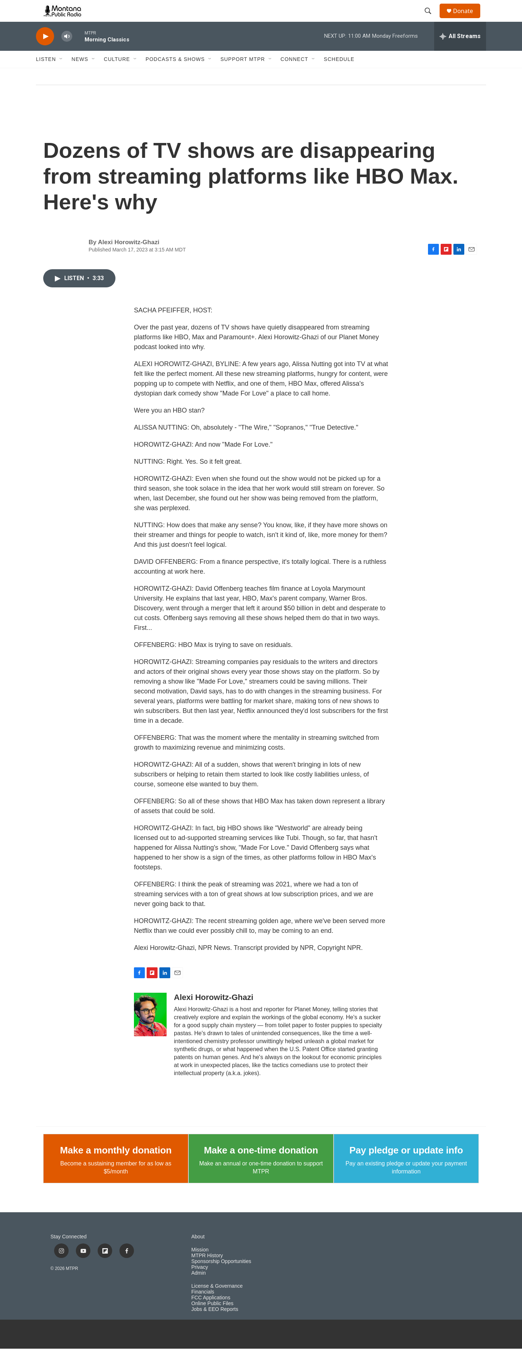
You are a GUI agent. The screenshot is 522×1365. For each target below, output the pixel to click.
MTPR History (207, 1272)
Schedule (339, 75)
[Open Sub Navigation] (61, 75)
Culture (117, 75)
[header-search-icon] (431, 19)
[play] (45, 53)
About (198, 1253)
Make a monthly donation (115, 1166)
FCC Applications (210, 1314)
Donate (467, 19)
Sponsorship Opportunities (221, 1277)
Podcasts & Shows (175, 75)
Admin (198, 1289)
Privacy (199, 1283)
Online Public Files (212, 1320)
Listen (46, 75)
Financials (202, 1308)
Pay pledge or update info (406, 1166)
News (80, 75)
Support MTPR (242, 75)
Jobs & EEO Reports (214, 1325)
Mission (199, 1266)
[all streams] (460, 52)
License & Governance (217, 1302)
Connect (294, 75)
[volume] (67, 53)
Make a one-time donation (261, 1166)
